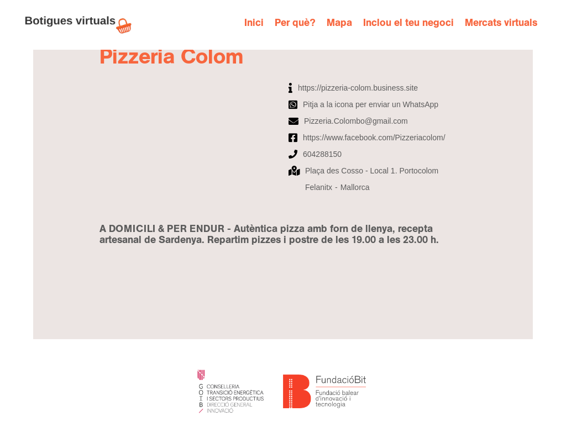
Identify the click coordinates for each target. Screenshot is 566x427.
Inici (254, 23)
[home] (84, 25)
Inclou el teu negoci (408, 23)
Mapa (339, 23)
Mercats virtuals (501, 23)
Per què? (295, 23)
